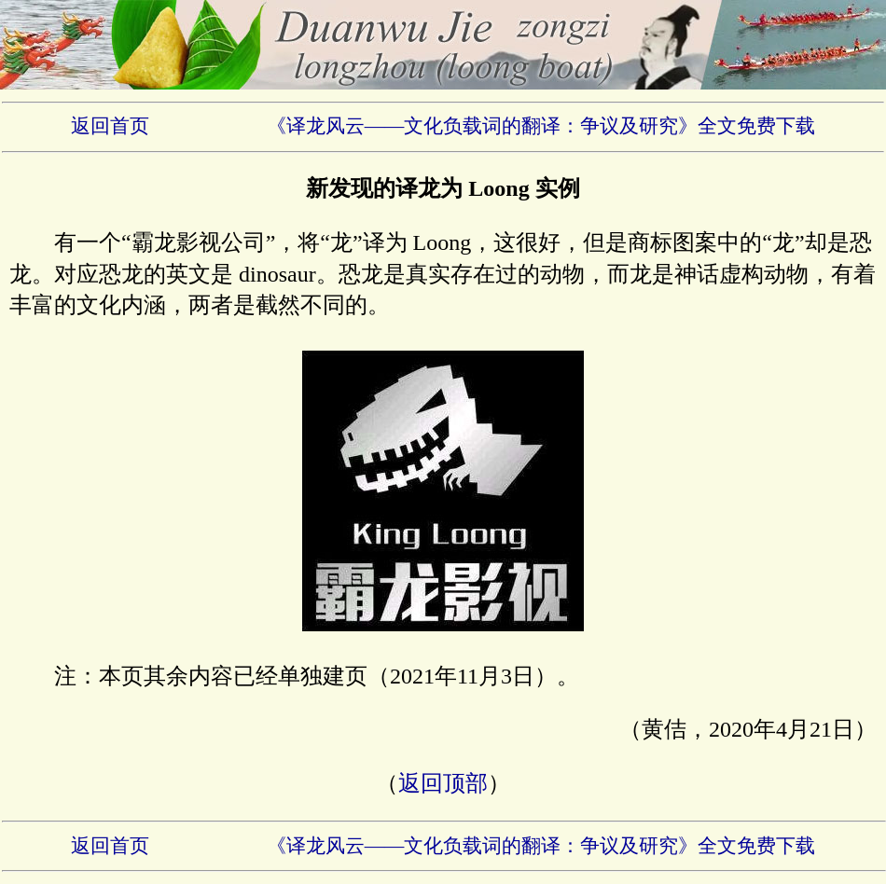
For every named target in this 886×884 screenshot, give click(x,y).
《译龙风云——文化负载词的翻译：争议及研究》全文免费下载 (541, 126)
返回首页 (110, 126)
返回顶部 (443, 783)
